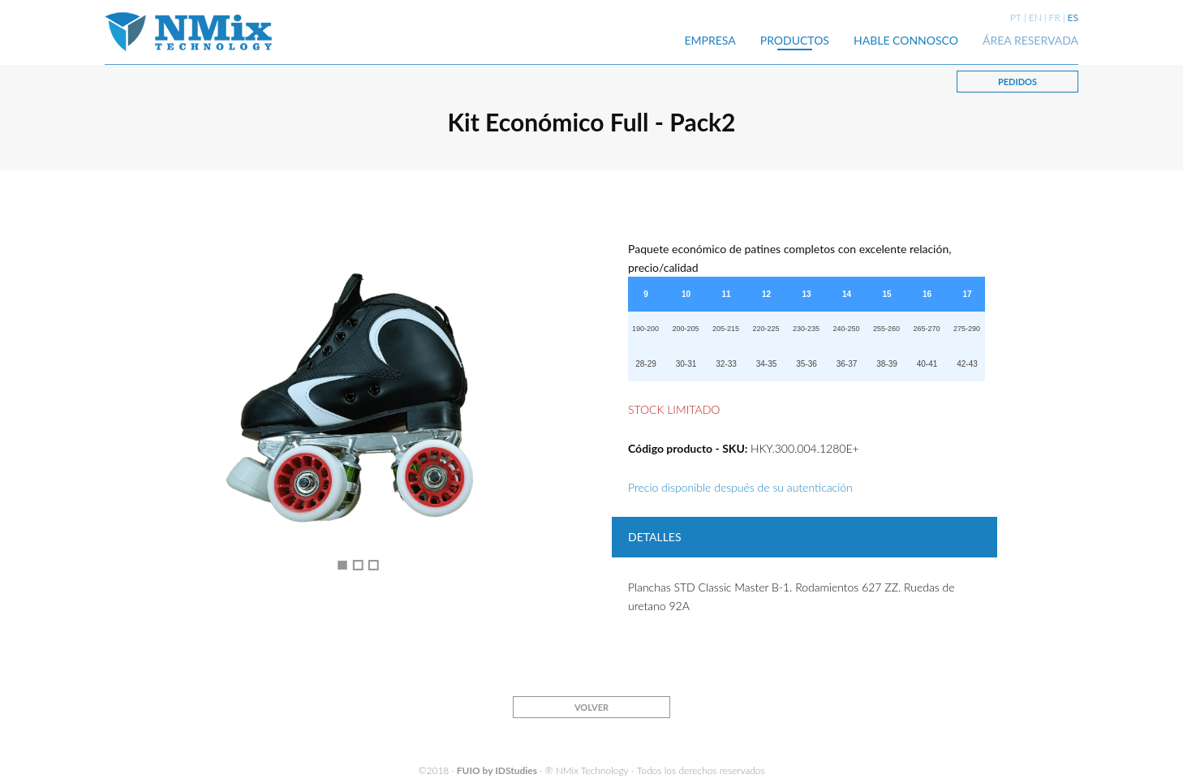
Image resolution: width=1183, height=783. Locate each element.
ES (1073, 17)
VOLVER (591, 707)
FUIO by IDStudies (497, 770)
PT (1016, 17)
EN (1035, 17)
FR (1054, 17)
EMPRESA (710, 40)
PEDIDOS (1017, 81)
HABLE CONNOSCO (906, 40)
